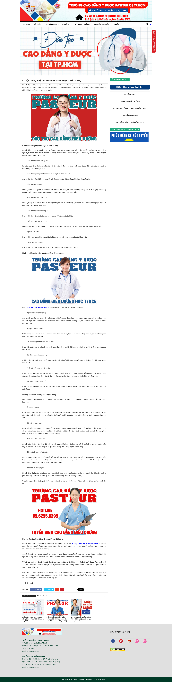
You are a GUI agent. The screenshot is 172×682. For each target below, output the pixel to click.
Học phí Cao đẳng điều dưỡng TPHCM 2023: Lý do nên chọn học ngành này (81, 619)
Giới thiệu (38, 24)
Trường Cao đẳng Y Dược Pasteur (84, 543)
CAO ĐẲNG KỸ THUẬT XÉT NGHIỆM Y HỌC (130, 108)
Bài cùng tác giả (42, 595)
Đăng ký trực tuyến (102, 24)
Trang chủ (26, 24)
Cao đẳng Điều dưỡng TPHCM (37, 307)
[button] (148, 24)
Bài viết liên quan (29, 595)
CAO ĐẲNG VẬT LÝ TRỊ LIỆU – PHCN (130, 122)
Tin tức (117, 24)
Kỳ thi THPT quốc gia (82, 24)
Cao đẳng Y (67, 24)
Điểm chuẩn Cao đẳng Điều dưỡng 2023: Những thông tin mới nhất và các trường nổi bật (57, 619)
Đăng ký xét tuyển (154, 41)
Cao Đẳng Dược (52, 24)
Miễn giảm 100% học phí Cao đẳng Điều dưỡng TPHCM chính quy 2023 (33, 619)
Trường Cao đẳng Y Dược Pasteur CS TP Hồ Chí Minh (89, 679)
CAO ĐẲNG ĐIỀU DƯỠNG (130, 101)
